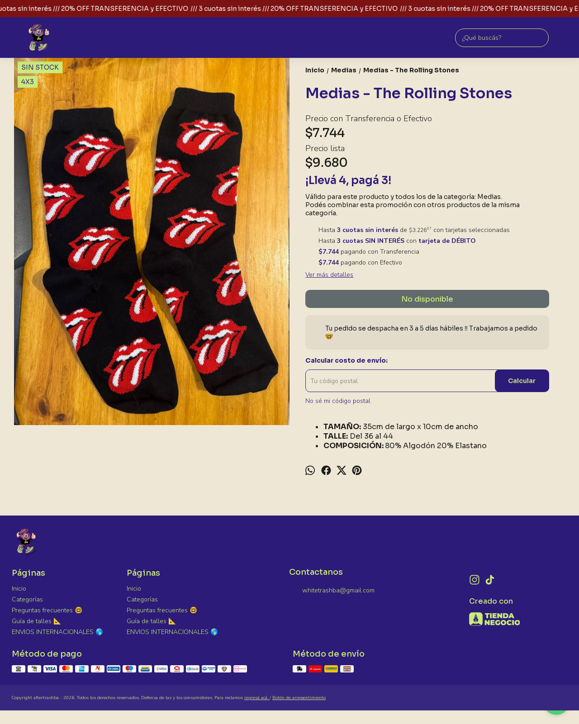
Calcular (522, 381)
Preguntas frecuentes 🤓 (47, 610)
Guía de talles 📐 (36, 621)
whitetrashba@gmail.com (332, 591)
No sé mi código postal (337, 401)
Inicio (19, 588)
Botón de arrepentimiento (299, 698)
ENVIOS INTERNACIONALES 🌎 (57, 632)
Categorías (27, 599)
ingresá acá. (257, 698)
